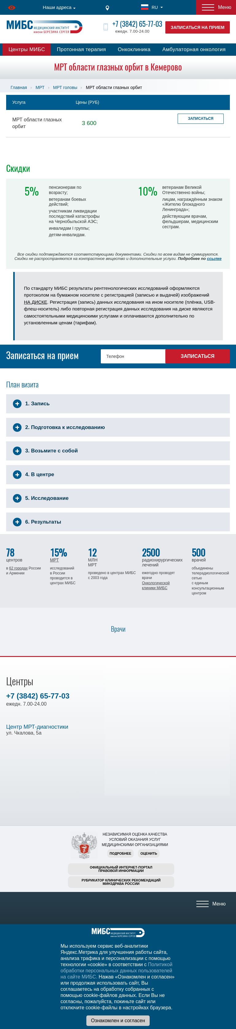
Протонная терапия (81, 49)
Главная (19, 87)
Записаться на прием (198, 27)
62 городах (18, 568)
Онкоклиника (134, 49)
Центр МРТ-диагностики (37, 727)
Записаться (201, 118)
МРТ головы (65, 87)
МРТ (40, 87)
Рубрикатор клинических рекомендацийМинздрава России (121, 881)
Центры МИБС (27, 49)
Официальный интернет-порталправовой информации (121, 869)
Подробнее (120, 853)
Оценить (148, 853)
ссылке (214, 258)
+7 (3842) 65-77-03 (137, 24)
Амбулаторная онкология (194, 49)
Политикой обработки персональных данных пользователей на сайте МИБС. (116, 970)
